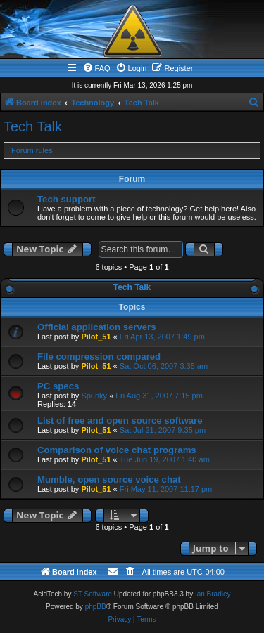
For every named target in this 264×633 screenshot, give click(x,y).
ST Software (92, 594)
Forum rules (32, 150)
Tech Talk (33, 126)
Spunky (94, 395)
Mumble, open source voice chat (109, 479)
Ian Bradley (213, 594)
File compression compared (99, 356)
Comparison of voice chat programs (116, 450)
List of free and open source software (120, 420)
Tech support (66, 199)
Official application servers (96, 327)
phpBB (95, 607)
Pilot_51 (96, 336)
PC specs (58, 386)
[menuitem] (96, 68)
